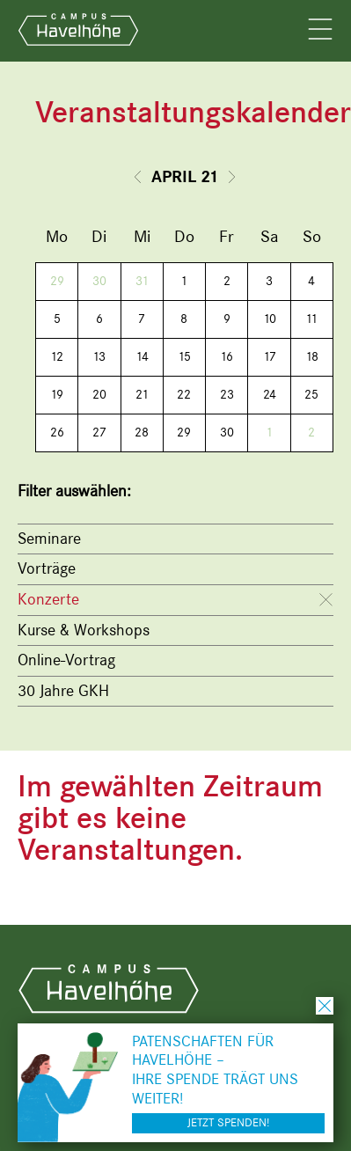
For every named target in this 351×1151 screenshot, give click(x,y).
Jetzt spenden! (228, 1122)
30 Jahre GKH (63, 690)
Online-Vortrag (66, 660)
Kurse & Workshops (84, 630)
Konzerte (48, 599)
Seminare (49, 538)
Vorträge (47, 568)
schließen (324, 1006)
